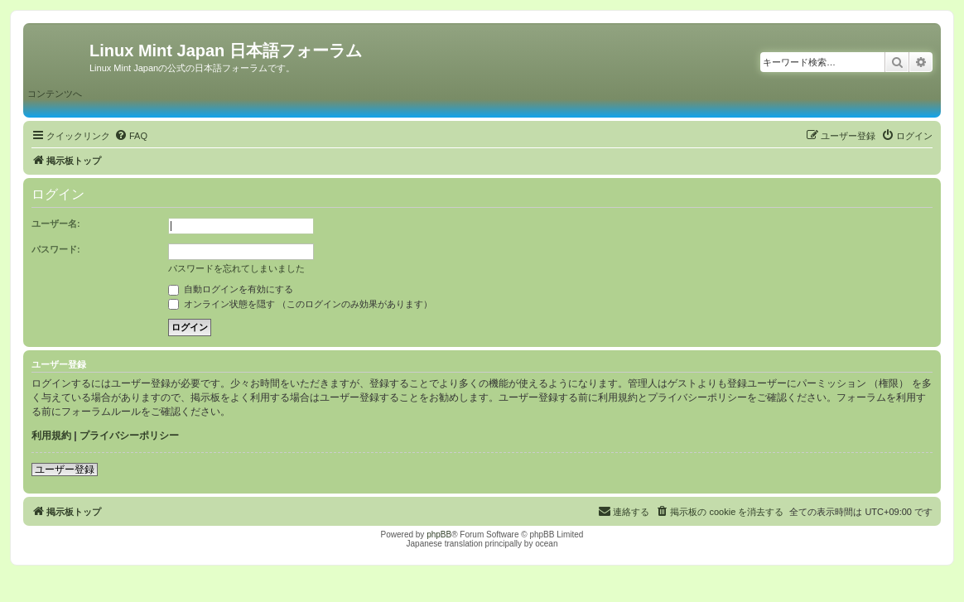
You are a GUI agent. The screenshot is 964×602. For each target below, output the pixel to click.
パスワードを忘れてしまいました (236, 268)
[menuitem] (130, 136)
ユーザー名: (55, 224)
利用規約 (51, 435)
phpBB (439, 534)
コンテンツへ (54, 94)
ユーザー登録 (64, 469)
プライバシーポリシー (129, 435)
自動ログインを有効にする (230, 289)
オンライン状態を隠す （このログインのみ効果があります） (300, 304)
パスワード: (55, 249)
